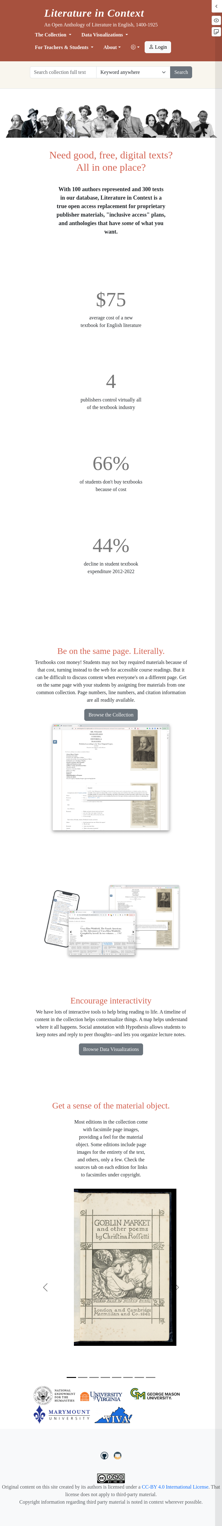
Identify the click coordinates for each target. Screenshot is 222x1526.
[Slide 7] (139, 1377)
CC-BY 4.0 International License (175, 1487)
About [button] (110, 47)
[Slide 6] (128, 1377)
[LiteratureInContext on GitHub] (105, 1454)
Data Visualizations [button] (102, 34)
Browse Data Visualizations (111, 1049)
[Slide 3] (94, 1377)
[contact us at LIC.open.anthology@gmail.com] (118, 1454)
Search (181, 72)
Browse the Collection (110, 714)
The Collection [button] (51, 34)
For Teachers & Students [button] (62, 47)
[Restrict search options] (133, 72)
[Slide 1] (71, 1377)
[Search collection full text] (63, 72)
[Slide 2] (82, 1377)
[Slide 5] (116, 1377)
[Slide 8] (150, 1377)
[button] (135, 47)
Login (158, 47)
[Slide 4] (105, 1377)
